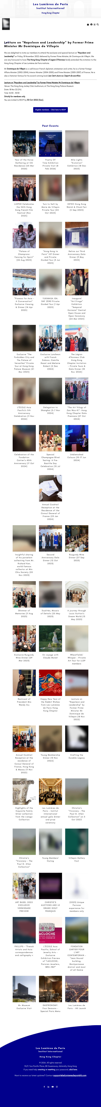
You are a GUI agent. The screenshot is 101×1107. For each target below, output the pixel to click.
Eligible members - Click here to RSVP (50, 109)
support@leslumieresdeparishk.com (69, 1074)
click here (73, 1069)
